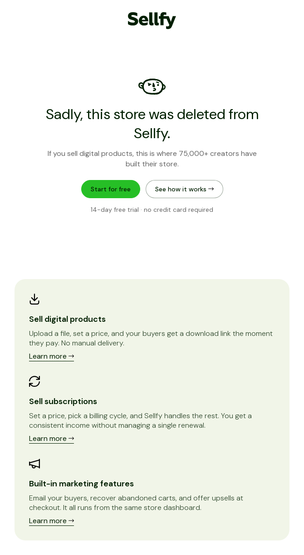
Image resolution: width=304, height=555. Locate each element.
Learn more (51, 356)
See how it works (184, 189)
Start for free (111, 189)
